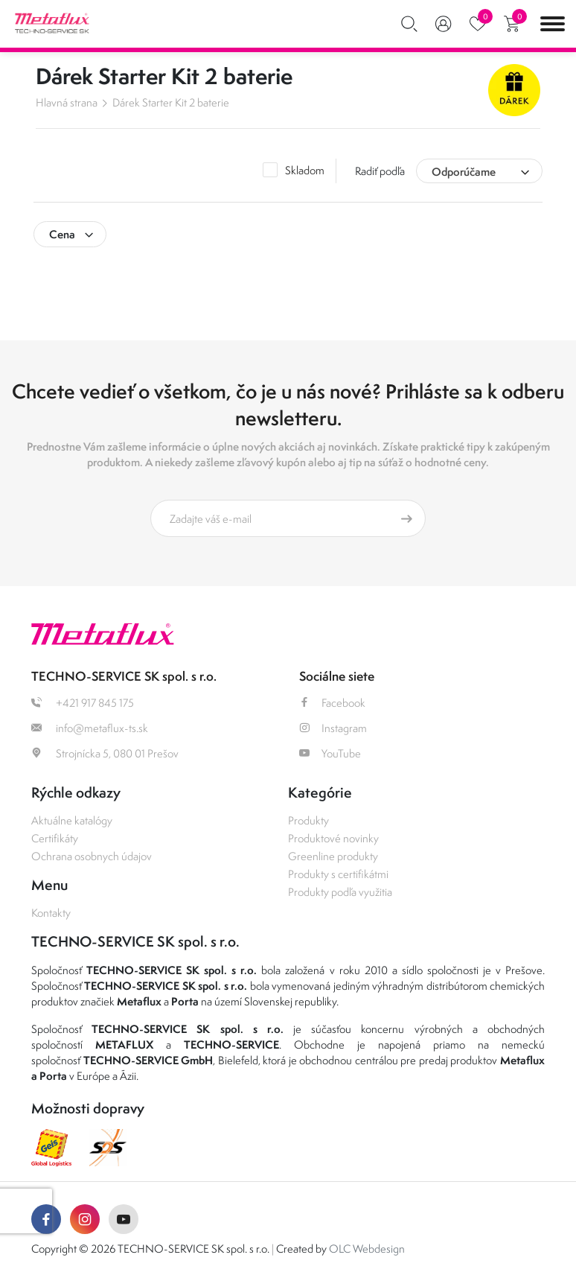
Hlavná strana (66, 102)
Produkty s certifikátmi (338, 874)
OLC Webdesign (367, 1249)
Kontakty (51, 913)
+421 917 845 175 (82, 703)
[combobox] (479, 171)
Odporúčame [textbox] (464, 171)
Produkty (308, 820)
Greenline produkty (333, 856)
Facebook (332, 703)
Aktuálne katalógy (71, 820)
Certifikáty (54, 838)
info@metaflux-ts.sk (89, 728)
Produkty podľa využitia (340, 892)
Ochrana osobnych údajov (91, 856)
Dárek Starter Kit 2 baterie (170, 102)
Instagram (333, 728)
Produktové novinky (333, 838)
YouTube (330, 753)
